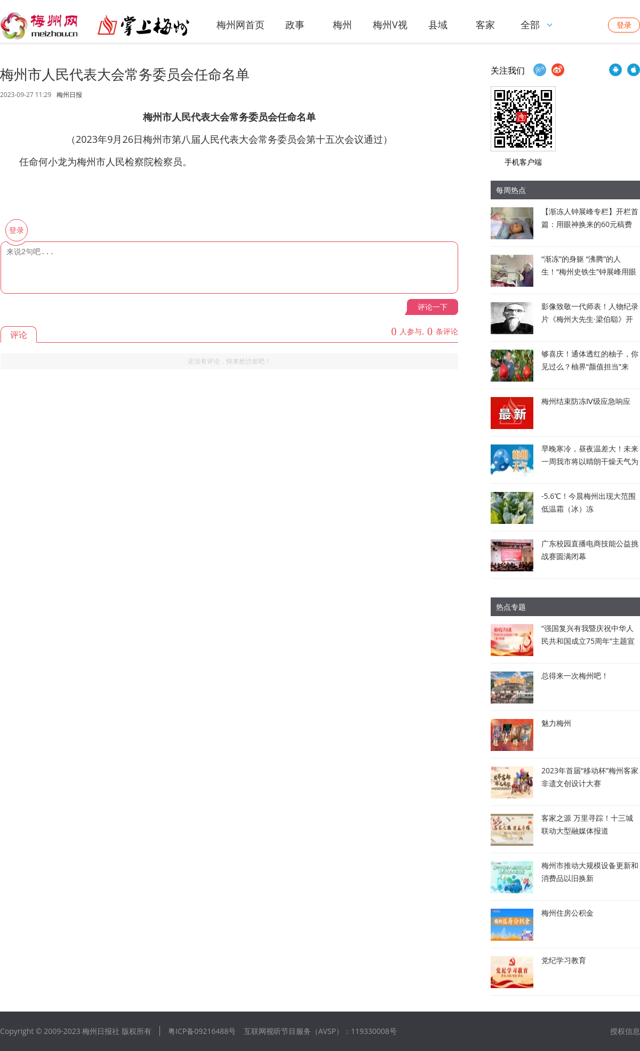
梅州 (342, 24)
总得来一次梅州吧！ (575, 675)
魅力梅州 (556, 723)
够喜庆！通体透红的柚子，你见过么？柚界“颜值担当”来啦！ (589, 366)
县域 (437, 24)
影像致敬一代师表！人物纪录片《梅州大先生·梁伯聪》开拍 (589, 319)
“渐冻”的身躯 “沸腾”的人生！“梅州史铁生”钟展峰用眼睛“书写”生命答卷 (588, 271)
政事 (295, 24)
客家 (485, 24)
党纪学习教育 (563, 960)
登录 (624, 25)
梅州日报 (69, 95)
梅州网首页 (241, 24)
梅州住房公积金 (567, 913)
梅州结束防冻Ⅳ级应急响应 (585, 401)
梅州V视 (390, 24)
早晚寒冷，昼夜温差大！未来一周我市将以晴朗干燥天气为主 (589, 461)
